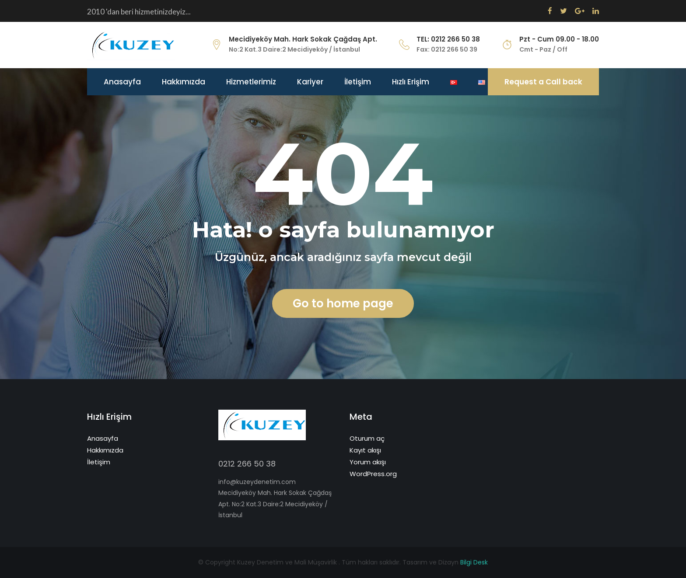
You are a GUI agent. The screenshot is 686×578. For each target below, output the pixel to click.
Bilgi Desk (474, 562)
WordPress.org (373, 473)
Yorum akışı (368, 462)
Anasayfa (122, 82)
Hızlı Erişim (410, 82)
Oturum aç (367, 438)
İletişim (357, 82)
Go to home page (343, 303)
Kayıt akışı (365, 450)
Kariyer (310, 82)
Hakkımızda (183, 82)
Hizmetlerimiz (251, 82)
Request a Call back (543, 82)
